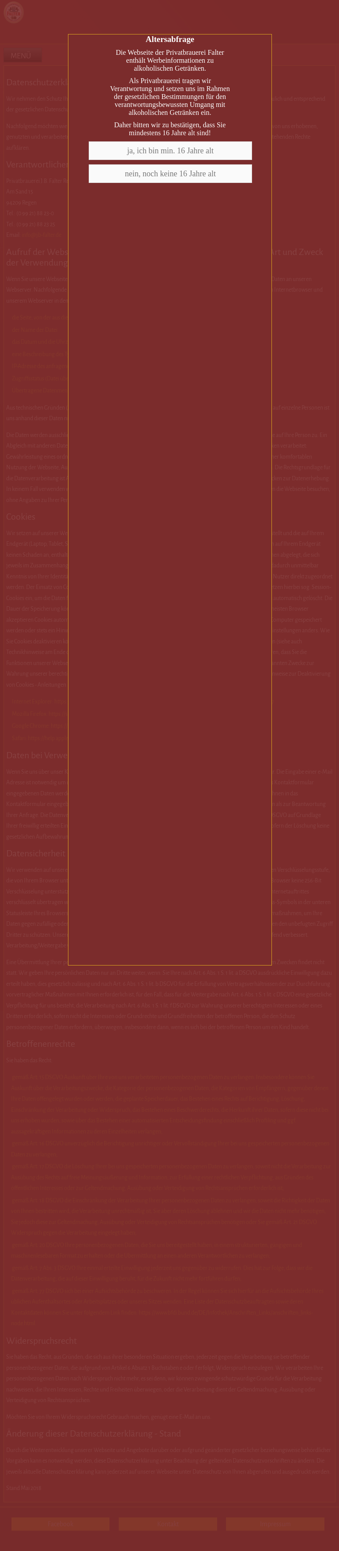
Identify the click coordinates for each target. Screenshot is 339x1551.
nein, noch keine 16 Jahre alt (170, 173)
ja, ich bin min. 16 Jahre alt (170, 150)
